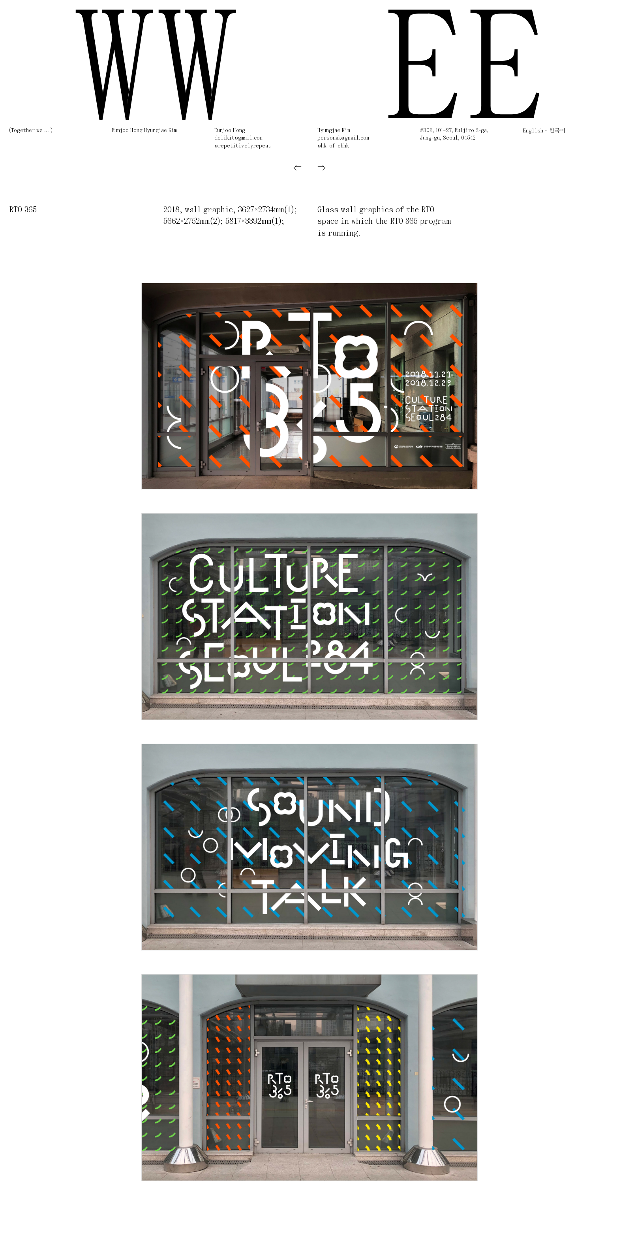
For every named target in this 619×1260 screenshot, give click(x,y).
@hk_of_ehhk (333, 146)
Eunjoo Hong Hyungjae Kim (144, 131)
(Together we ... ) (31, 131)
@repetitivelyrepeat (242, 146)
